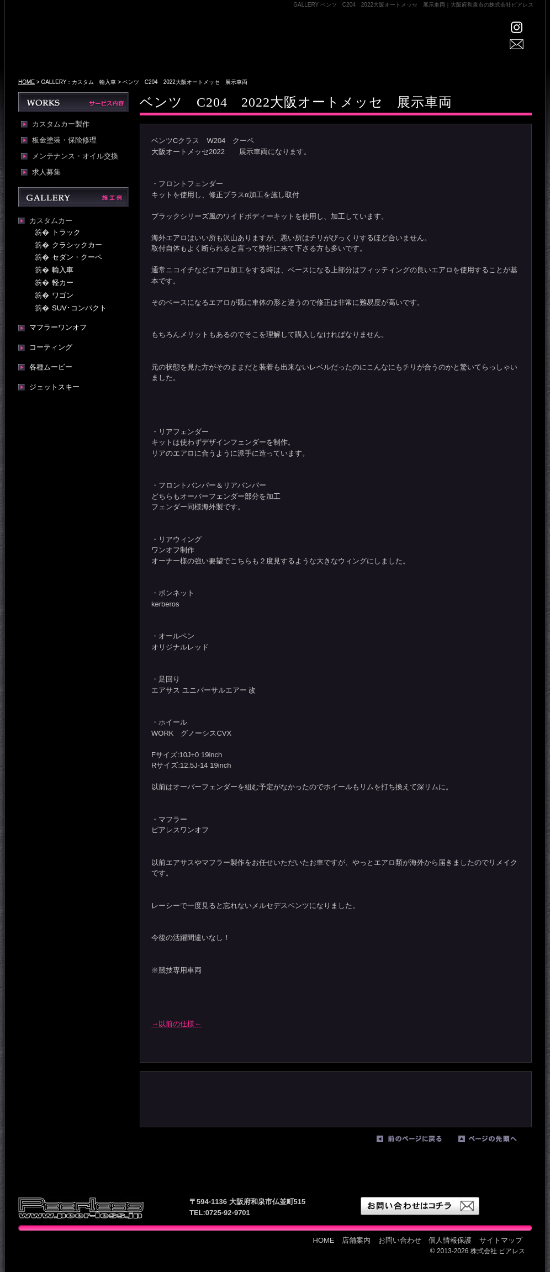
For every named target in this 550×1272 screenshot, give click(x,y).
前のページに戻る (415, 1141)
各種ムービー (50, 367)
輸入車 (62, 270)
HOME (200, 47)
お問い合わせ (399, 1240)
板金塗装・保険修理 (64, 140)
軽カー (62, 282)
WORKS (349, 47)
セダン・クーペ (77, 257)
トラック (66, 232)
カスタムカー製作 (60, 124)
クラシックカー (77, 245)
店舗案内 (248, 47)
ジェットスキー (54, 387)
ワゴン (62, 295)
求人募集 (46, 172)
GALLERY (301, 47)
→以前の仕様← (176, 1024)
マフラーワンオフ (58, 327)
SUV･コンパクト (79, 308)
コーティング (50, 347)
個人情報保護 (450, 1240)
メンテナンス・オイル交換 (75, 156)
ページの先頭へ (496, 1141)
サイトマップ (500, 1240)
